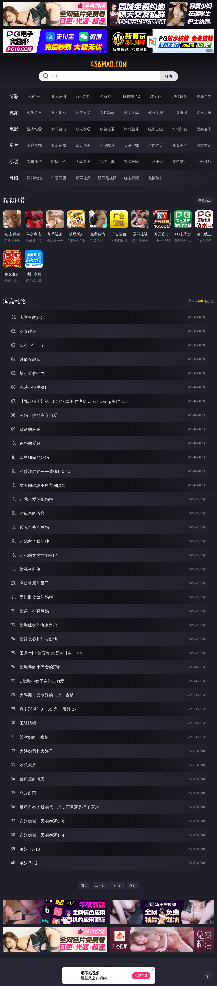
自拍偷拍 (58, 112)
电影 (14, 129)
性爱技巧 (204, 161)
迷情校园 (131, 161)
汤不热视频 (107, 177)
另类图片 (204, 145)
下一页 (117, 885)
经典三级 (155, 128)
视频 (14, 112)
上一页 (100, 885)
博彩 (14, 96)
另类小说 (155, 161)
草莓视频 (83, 177)
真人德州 (58, 96)
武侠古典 (107, 161)
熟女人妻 (131, 112)
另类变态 (204, 128)
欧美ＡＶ (83, 112)
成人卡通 (83, 128)
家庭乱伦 (58, 161)
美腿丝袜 (131, 145)
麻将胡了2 (131, 96)
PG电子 (34, 96)
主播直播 (179, 112)
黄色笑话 (179, 161)
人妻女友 (83, 161)
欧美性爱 (107, 128)
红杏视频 (131, 177)
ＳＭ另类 (204, 112)
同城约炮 (34, 177)
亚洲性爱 (34, 128)
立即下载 (141, 975)
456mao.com (108, 64)
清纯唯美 (155, 145)
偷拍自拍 (58, 128)
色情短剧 (155, 177)
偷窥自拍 (34, 145)
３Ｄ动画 (107, 112)
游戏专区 (107, 96)
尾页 (132, 885)
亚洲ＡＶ (34, 112)
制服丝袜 (131, 128)
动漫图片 (107, 145)
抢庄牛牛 (204, 96)
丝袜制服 (155, 112)
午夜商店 (58, 177)
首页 (84, 885)
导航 (14, 178)
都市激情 (34, 161)
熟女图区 (179, 145)
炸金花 (155, 96)
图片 (14, 145)
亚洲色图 (58, 145)
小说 (14, 161)
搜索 (169, 76)
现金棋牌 (179, 96)
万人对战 (83, 96)
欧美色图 (83, 145)
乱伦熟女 (179, 128)
